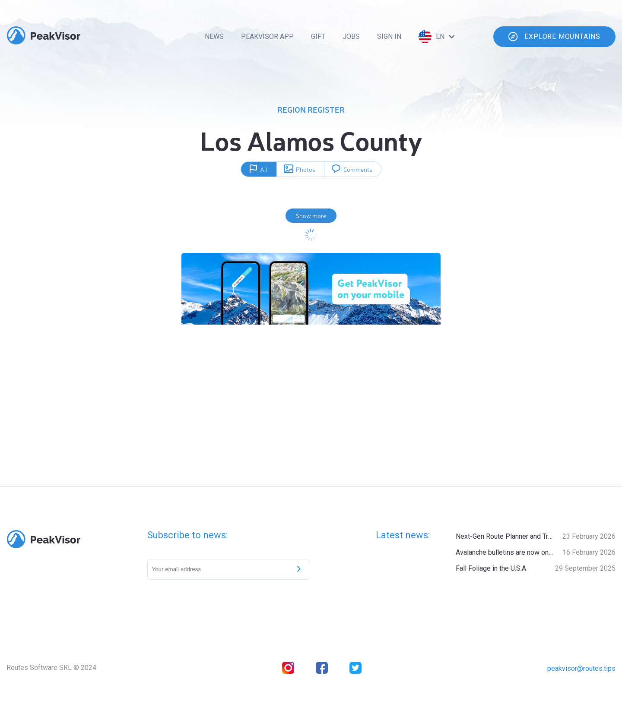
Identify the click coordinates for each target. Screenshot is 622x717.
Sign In (389, 36)
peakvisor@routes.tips (581, 668)
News (214, 36)
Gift (318, 36)
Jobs (351, 36)
